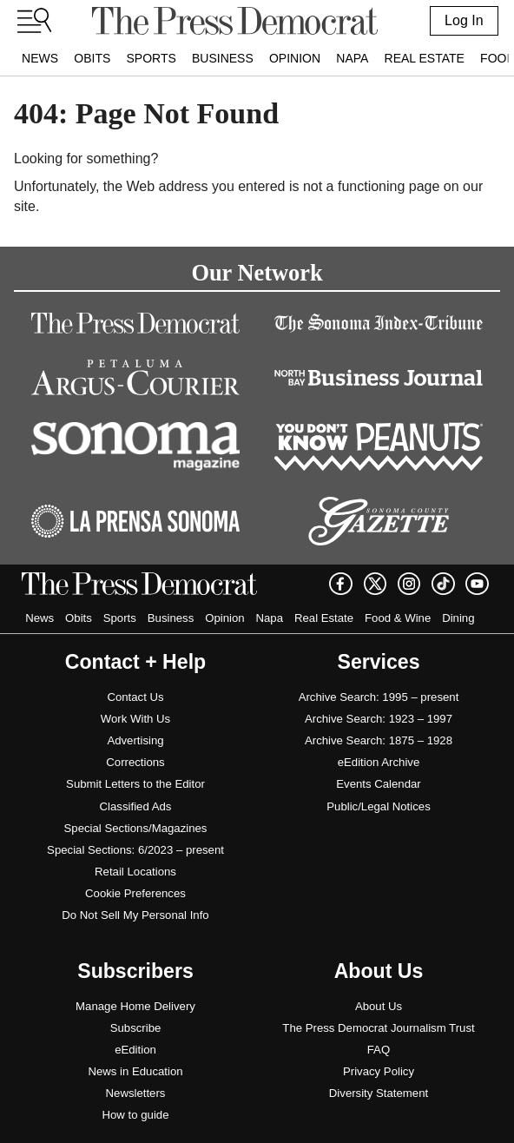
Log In (464, 20)
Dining (458, 617)
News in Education (135, 1071)
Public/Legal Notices (378, 806)
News (40, 58)
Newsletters (136, 1093)
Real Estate (425, 58)
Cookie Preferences (135, 893)
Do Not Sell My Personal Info (135, 915)
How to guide (135, 1114)
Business (223, 58)
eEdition (135, 1049)
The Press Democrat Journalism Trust (378, 1027)
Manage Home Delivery (135, 1006)
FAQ (378, 1049)
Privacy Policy (378, 1071)
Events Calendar (378, 783)
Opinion (294, 58)
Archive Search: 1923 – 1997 (378, 718)
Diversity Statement (378, 1093)
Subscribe (135, 1027)
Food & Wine (398, 617)
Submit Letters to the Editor (135, 783)
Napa (352, 58)
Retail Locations (135, 871)
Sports (150, 58)
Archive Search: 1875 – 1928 (378, 740)
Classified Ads (136, 806)
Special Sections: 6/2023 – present (135, 849)
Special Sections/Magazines (136, 828)
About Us (378, 1006)
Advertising (135, 740)
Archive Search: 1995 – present (379, 697)
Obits (92, 58)
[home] (235, 21)
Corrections (135, 762)
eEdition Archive (379, 762)
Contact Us (135, 697)
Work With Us (135, 718)
